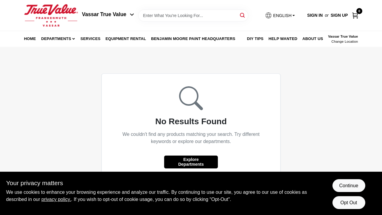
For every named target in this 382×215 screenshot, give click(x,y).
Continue (348, 185)
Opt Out (348, 202)
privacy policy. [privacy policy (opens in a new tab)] (56, 199)
